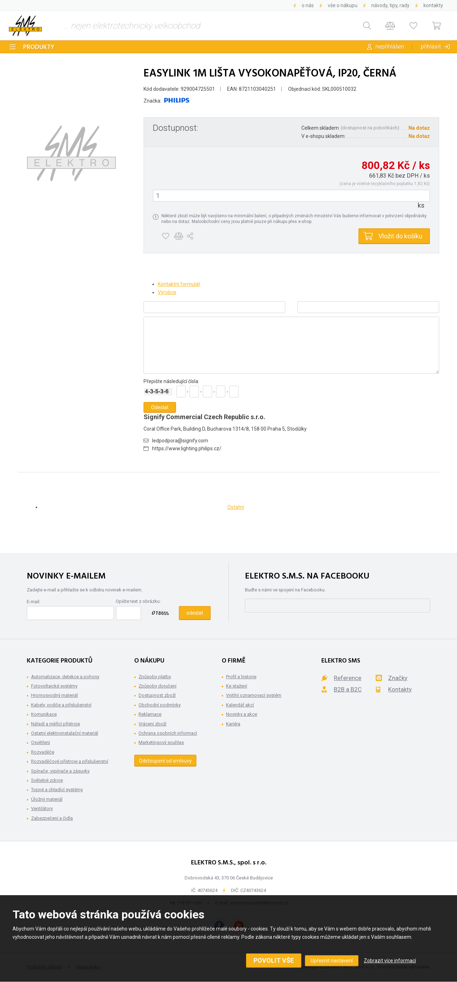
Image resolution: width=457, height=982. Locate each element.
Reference (347, 677)
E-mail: (33, 601)
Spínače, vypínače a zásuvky (60, 771)
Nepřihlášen (390, 46)
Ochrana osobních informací (168, 733)
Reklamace (150, 714)
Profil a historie (241, 676)
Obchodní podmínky (160, 705)
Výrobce (167, 292)
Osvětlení (40, 742)
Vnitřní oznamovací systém (253, 695)
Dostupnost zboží (157, 695)
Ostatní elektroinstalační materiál (64, 733)
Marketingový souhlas (161, 742)
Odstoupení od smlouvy (165, 761)
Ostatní (235, 507)
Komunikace (44, 714)
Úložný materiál (46, 799)
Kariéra (233, 723)
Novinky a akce (241, 714)
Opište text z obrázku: (138, 601)
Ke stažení (236, 686)
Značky (397, 677)
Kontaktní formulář (179, 284)
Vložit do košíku (400, 236)
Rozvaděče (42, 752)
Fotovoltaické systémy (54, 686)
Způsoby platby (155, 676)
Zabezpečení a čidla (52, 818)
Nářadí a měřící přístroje (55, 723)
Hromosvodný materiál (54, 695)
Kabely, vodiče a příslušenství (61, 705)
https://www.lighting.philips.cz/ (186, 448)
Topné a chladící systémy (57, 789)
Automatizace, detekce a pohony (65, 676)
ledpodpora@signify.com (180, 440)
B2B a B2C (348, 689)
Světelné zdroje (47, 780)
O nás (308, 5)
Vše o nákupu (342, 5)
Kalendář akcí (240, 705)
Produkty (39, 47)
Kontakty (433, 5)
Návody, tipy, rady (390, 5)
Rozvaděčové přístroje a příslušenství (69, 761)
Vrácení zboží (152, 723)
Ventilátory (42, 808)
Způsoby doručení (157, 686)
